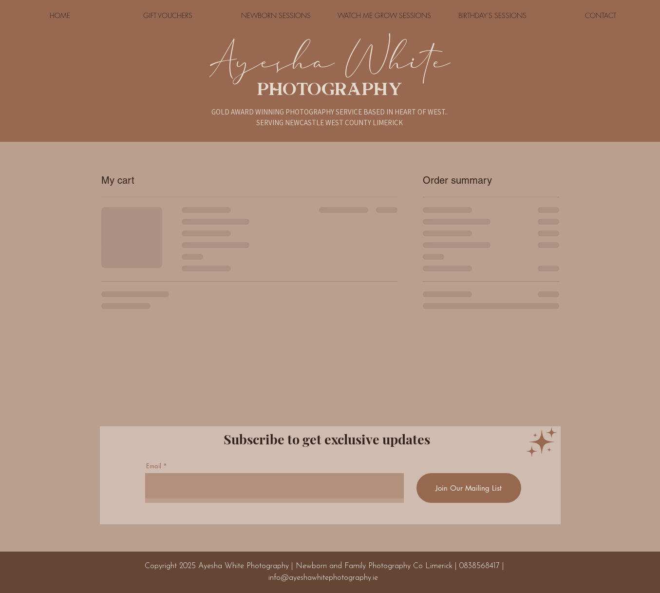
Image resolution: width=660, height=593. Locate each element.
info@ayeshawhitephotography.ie (323, 578)
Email (153, 466)
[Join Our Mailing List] (468, 488)
